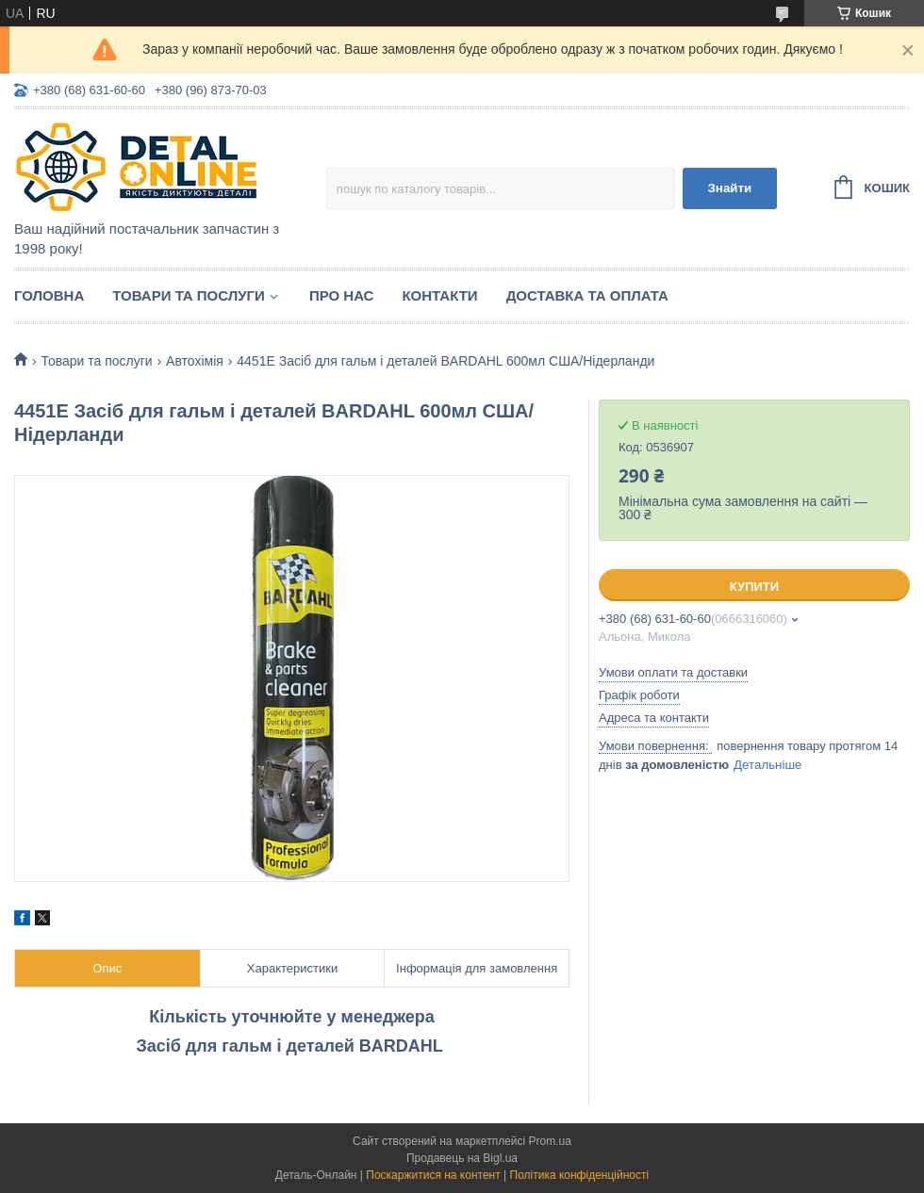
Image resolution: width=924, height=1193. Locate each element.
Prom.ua (550, 1141)
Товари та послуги (188, 295)
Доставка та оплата (587, 295)
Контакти (439, 295)
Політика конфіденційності (580, 1175)
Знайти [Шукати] (729, 188)
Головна (49, 295)
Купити (754, 587)
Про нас (341, 295)
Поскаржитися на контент (433, 1175)
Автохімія (194, 360)
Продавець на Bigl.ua (462, 1158)
